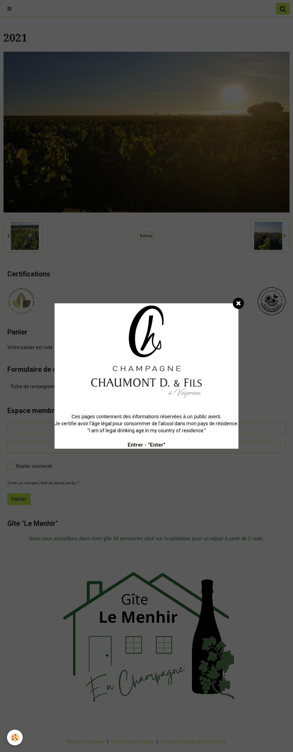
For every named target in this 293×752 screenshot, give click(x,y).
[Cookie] (15, 737)
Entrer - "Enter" (146, 445)
